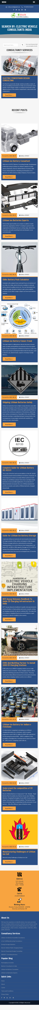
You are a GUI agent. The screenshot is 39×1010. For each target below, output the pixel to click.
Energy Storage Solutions (8, 944)
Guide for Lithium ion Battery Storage (19, 535)
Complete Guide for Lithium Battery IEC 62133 (18, 468)
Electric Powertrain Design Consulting (16, 79)
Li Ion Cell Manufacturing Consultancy (11, 941)
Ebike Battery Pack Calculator (16, 279)
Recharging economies (7, 962)
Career (3, 987)
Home (3, 981)
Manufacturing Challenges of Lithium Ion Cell (19, 852)
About (3, 984)
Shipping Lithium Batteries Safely (17, 402)
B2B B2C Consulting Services (9, 954)
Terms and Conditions (7, 991)
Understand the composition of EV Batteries (18, 789)
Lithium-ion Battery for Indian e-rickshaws (17, 725)
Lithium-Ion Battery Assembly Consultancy (13, 937)
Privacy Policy (5, 994)
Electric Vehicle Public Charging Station (12, 948)
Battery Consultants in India (9, 966)
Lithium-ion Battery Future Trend (17, 340)
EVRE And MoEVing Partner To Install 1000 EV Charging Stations (19, 664)
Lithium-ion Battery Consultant (16, 160)
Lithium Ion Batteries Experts (16, 220)
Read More (9, 95)
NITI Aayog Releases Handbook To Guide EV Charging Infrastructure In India (18, 601)
